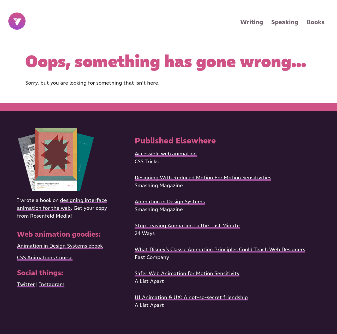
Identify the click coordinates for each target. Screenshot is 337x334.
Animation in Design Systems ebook (60, 246)
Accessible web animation (166, 153)
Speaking (284, 22)
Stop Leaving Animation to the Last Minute (187, 225)
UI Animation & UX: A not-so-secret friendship (191, 297)
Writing (251, 22)
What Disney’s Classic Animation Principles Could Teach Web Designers (220, 249)
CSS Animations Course (45, 257)
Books (315, 22)
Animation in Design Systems (170, 201)
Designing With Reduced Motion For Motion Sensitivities (203, 177)
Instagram (51, 284)
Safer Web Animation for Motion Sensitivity (187, 273)
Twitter (26, 284)
